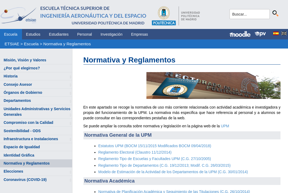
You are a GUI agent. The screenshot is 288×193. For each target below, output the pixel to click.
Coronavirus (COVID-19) (24, 179)
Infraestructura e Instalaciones (30, 139)
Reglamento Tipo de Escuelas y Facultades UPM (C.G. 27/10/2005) (154, 159)
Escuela (10, 34)
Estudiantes (59, 34)
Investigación (112, 34)
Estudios (33, 34)
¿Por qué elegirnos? (21, 68)
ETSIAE (12, 44)
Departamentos (17, 100)
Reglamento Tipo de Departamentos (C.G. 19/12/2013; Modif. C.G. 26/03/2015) (164, 165)
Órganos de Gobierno (22, 92)
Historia (10, 76)
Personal (84, 34)
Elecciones (13, 171)
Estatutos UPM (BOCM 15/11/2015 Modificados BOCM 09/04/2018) (154, 146)
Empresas (139, 34)
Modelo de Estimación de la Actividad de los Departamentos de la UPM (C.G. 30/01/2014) (173, 172)
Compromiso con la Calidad (28, 122)
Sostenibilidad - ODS (21, 131)
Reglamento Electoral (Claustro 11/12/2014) (135, 152)
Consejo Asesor (17, 84)
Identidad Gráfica (18, 155)
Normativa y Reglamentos (67, 44)
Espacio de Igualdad (21, 147)
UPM (225, 126)
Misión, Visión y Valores (24, 60)
